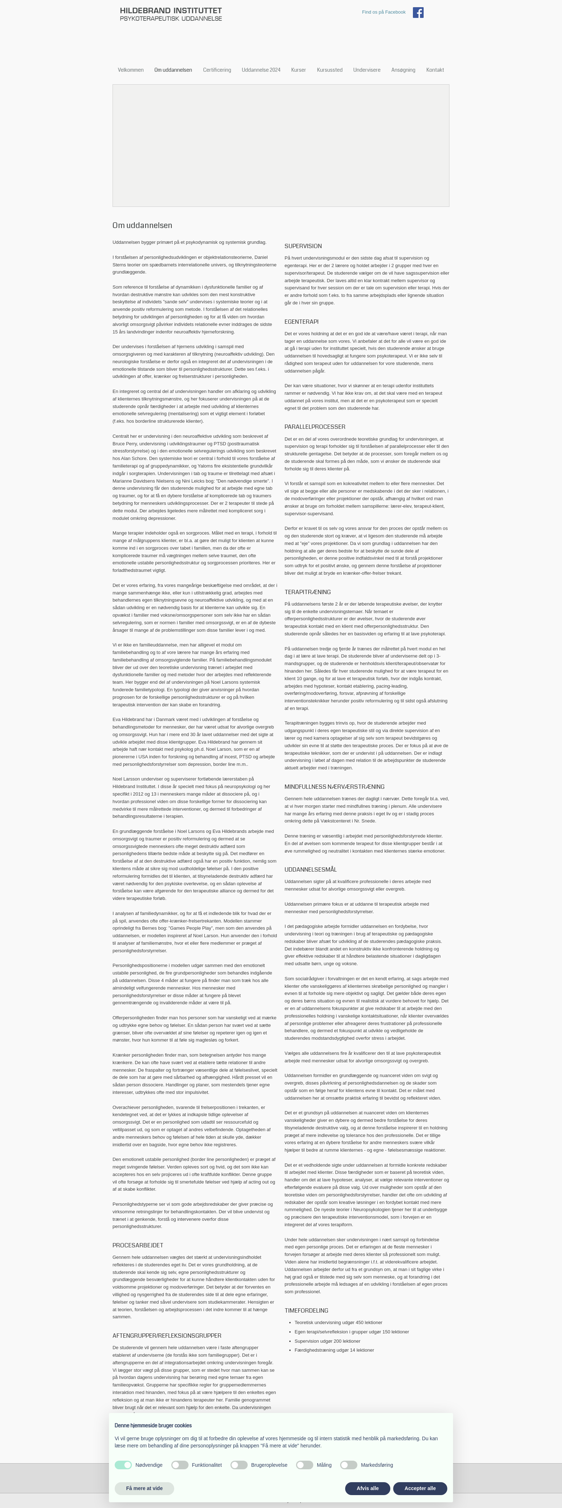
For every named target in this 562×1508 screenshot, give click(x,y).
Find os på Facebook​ (383, 12)
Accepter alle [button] (420, 1488)
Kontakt (435, 69)
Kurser (298, 69)
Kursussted (330, 69)
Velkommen (131, 69)
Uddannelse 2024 (261, 69)
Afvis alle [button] (367, 1488)
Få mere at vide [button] (144, 1488)
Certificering (217, 69)
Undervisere (367, 69)
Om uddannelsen (173, 69)
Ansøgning (403, 69)
